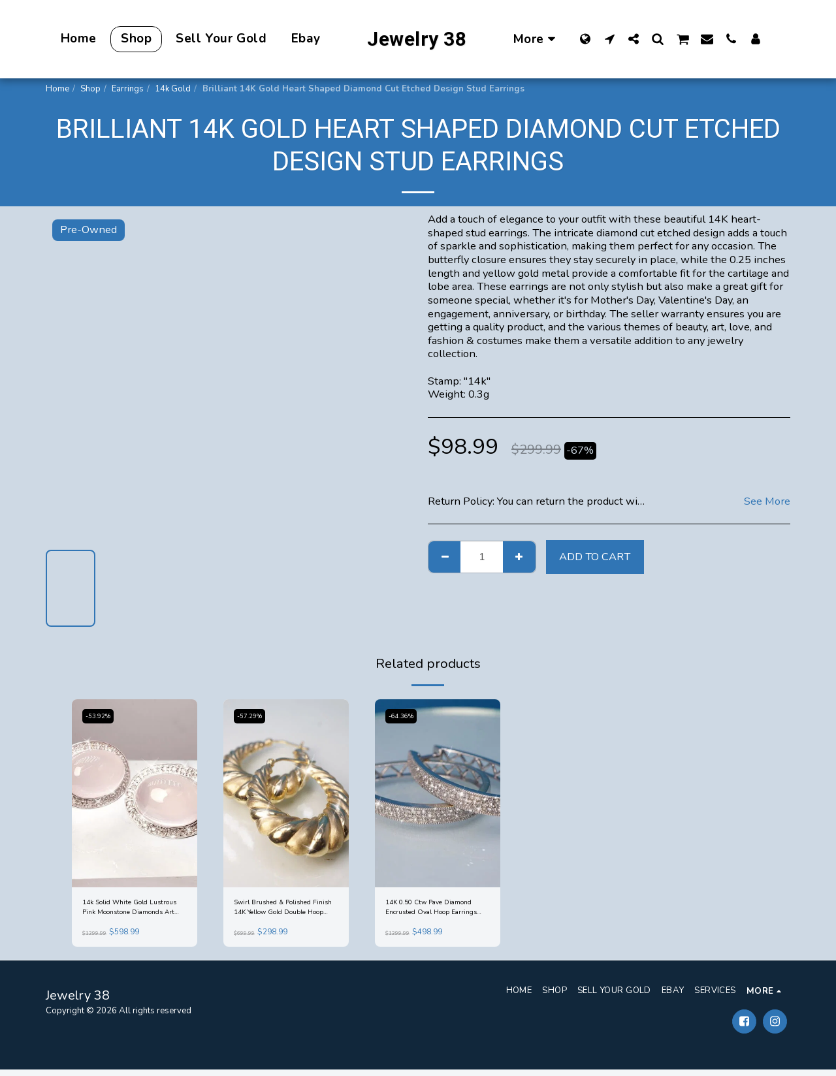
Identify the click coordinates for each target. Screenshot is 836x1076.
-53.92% (101, 716)
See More (767, 502)
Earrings (128, 89)
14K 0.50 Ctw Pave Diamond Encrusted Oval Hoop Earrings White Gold (437, 911)
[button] (609, 38)
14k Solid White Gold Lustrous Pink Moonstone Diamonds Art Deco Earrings (131, 911)
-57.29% (252, 716)
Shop (90, 89)
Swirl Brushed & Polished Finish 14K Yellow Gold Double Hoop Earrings (283, 911)
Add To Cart (594, 556)
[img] (134, 793)
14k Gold (173, 89)
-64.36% (404, 716)
